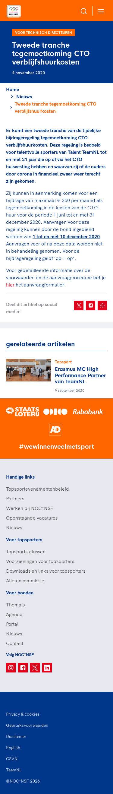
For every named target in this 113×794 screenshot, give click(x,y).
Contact (14, 643)
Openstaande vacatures (32, 518)
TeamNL (14, 770)
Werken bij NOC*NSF (29, 508)
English (13, 747)
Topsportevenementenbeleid (37, 489)
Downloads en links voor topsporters (45, 571)
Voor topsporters (24, 539)
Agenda (14, 614)
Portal (12, 624)
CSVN (11, 758)
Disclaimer (16, 736)
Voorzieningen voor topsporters (40, 561)
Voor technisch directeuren (43, 32)
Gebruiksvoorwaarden (27, 725)
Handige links (20, 477)
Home (12, 89)
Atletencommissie (25, 580)
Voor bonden (19, 593)
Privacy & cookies (22, 714)
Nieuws (24, 96)
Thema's (15, 605)
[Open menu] (99, 11)
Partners (15, 498)
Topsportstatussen (26, 552)
